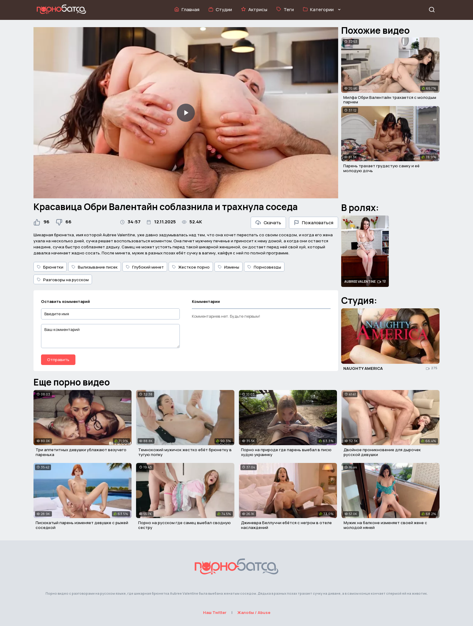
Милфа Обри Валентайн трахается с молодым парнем (389, 100)
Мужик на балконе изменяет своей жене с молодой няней (385, 525)
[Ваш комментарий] (110, 336)
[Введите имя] (110, 313)
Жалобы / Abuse (253, 612)
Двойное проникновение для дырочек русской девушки (382, 452)
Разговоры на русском (63, 279)
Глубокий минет (145, 267)
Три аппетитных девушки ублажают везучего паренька (81, 452)
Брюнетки (50, 267)
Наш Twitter (215, 612)
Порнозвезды (264, 267)
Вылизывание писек (94, 267)
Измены (228, 267)
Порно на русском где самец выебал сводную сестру (184, 525)
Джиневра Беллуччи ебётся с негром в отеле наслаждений (286, 525)
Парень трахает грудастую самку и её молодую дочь (381, 168)
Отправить (58, 359)
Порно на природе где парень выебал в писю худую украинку (286, 452)
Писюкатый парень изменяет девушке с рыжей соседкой (82, 525)
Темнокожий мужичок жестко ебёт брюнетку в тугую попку (185, 452)
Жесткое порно (191, 267)
